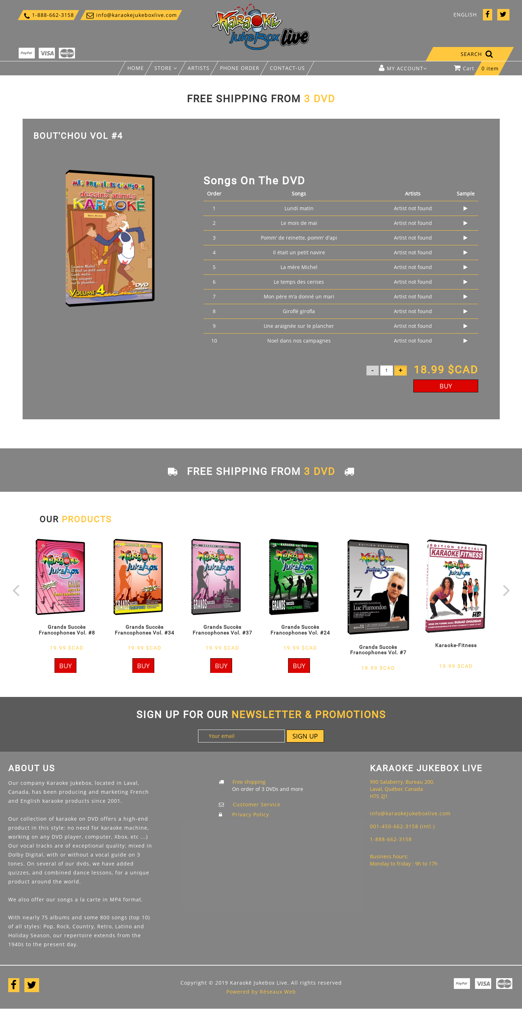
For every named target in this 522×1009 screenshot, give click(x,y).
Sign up (305, 736)
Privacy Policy (250, 814)
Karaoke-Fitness (456, 645)
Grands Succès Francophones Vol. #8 (67, 629)
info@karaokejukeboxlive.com (131, 15)
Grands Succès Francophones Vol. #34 (144, 629)
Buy (445, 386)
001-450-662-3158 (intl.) (402, 826)
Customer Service (257, 804)
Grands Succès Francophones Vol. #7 (378, 649)
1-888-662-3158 (48, 15)
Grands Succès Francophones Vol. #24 (300, 629)
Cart (479, 70)
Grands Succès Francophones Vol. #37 (222, 629)
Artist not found (413, 208)
